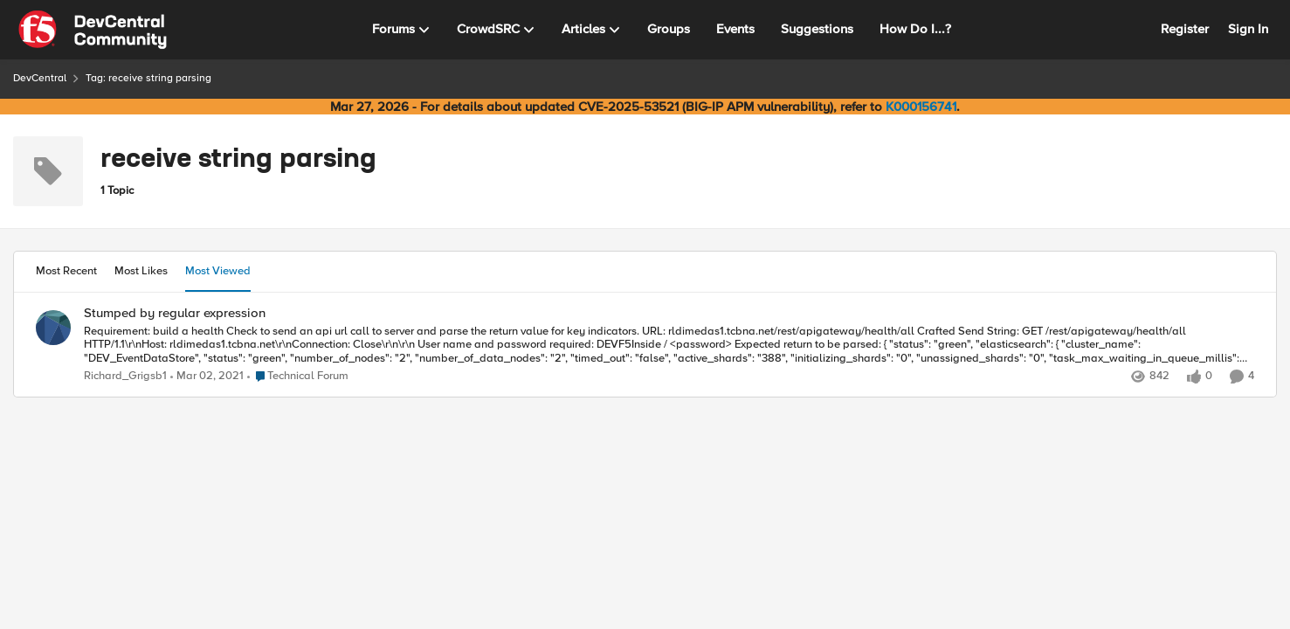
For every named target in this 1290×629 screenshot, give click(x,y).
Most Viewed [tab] (218, 271)
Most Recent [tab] (66, 271)
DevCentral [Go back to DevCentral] (39, 78)
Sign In (1248, 29)
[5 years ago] (207, 377)
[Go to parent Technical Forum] (297, 377)
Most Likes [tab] (141, 271)
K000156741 (921, 106)
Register (1185, 29)
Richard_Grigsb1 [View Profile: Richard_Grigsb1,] (125, 376)
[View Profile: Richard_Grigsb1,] (53, 327)
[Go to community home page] (92, 30)
